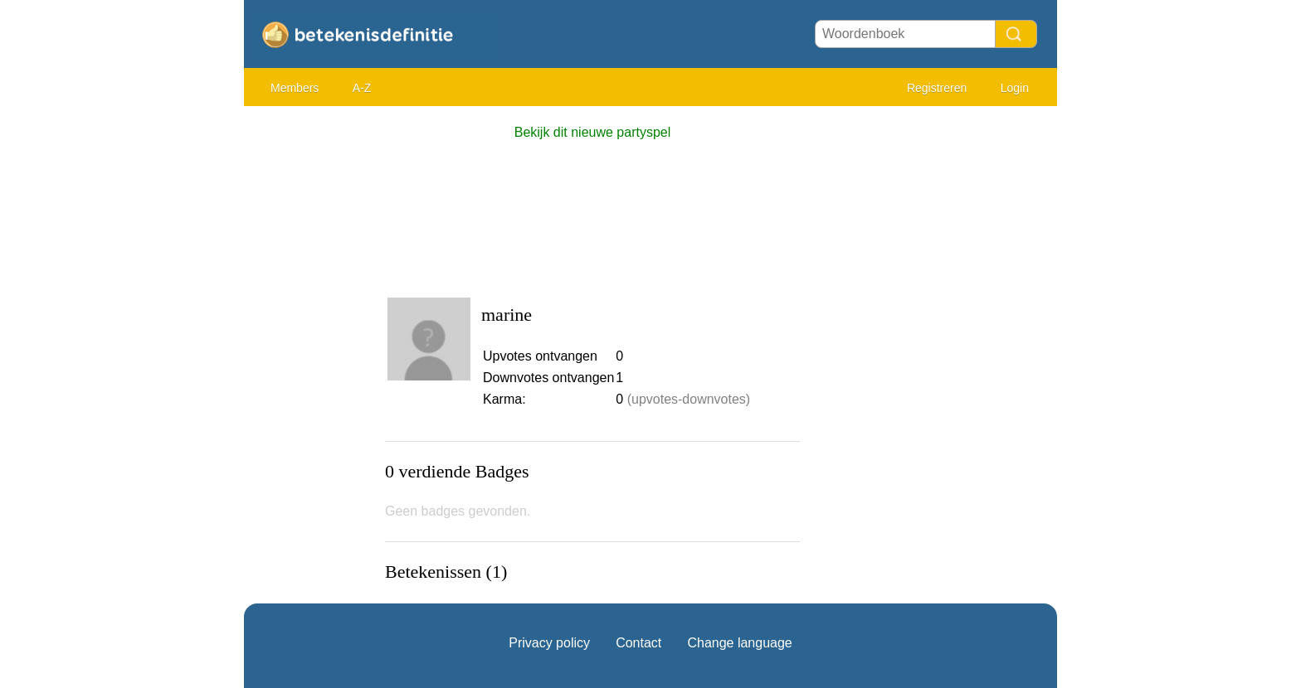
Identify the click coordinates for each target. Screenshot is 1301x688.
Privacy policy (549, 643)
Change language (739, 643)
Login (1015, 87)
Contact (638, 643)
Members (294, 87)
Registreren (937, 87)
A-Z (362, 87)
